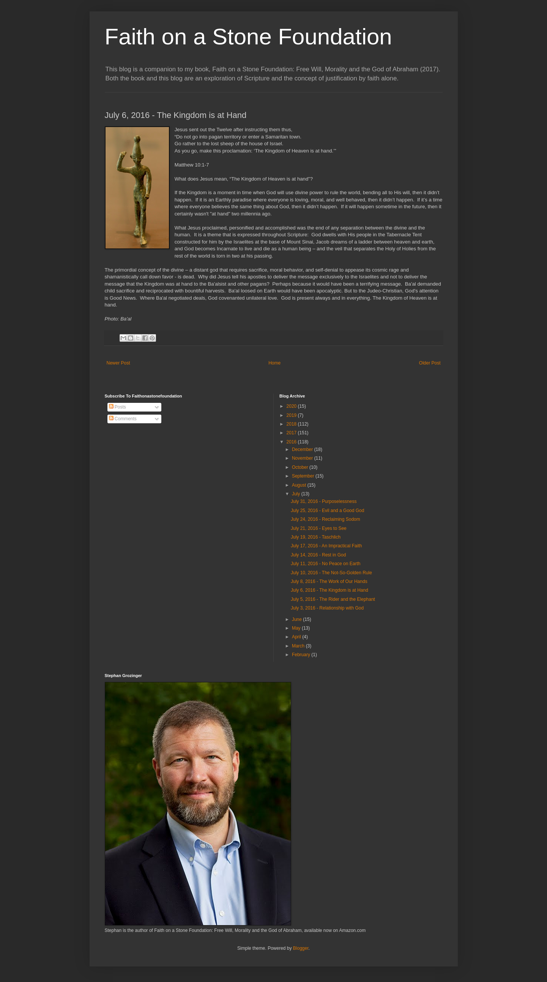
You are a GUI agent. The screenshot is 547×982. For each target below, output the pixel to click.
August (299, 485)
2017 (292, 432)
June (297, 619)
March (299, 646)
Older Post (430, 363)
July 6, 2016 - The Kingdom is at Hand (329, 590)
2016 (292, 442)
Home (274, 363)
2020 (292, 406)
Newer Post (118, 363)
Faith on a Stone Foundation (248, 36)
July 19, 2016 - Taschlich (315, 537)
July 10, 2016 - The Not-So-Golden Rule (331, 572)
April (297, 636)
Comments (123, 418)
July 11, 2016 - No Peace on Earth (325, 563)
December (303, 449)
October (300, 467)
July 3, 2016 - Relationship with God (327, 608)
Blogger (301, 948)
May (297, 628)
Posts (117, 407)
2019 (292, 415)
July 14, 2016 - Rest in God (318, 555)
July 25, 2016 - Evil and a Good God (327, 510)
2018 (292, 424)
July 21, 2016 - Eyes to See (319, 528)
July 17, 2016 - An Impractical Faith (326, 545)
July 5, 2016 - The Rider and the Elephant (333, 599)
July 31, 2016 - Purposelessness (323, 501)
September (303, 476)
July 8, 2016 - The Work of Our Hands (329, 581)
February (301, 654)
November (303, 458)
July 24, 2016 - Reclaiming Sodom (325, 519)
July (296, 493)
